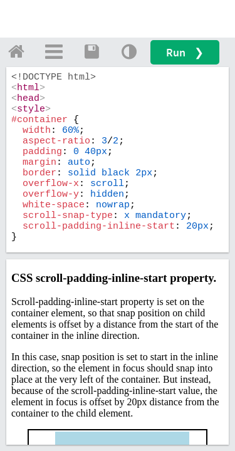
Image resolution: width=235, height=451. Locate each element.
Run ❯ (185, 52)
